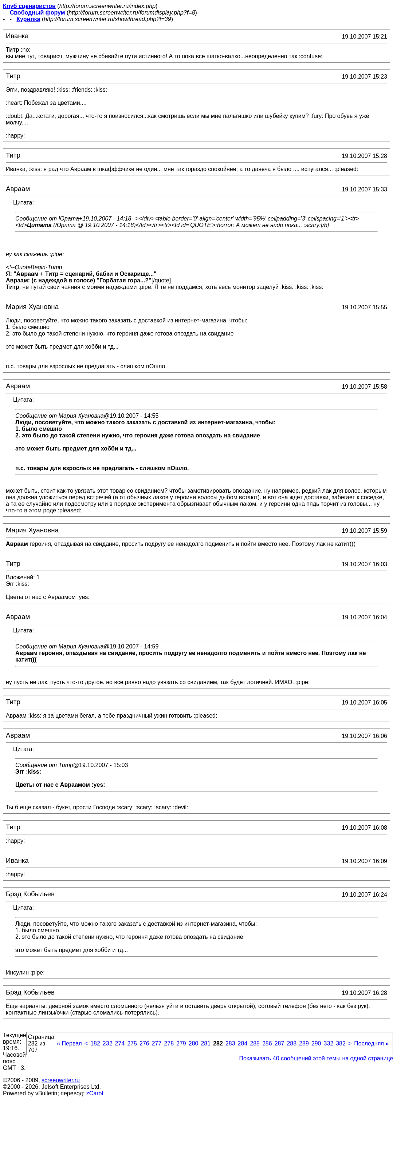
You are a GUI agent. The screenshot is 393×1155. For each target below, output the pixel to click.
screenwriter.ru (61, 1080)
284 (243, 1043)
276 (144, 1043)
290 (316, 1043)
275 (132, 1043)
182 (95, 1043)
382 (341, 1043)
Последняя (371, 1043)
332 (328, 1043)
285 (255, 1043)
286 (267, 1043)
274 (120, 1043)
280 (194, 1043)
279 (181, 1043)
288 (291, 1043)
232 (108, 1043)
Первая (69, 1043)
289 (304, 1043)
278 (169, 1043)
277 (157, 1043)
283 (230, 1043)
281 (206, 1043)
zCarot (94, 1093)
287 (279, 1043)
